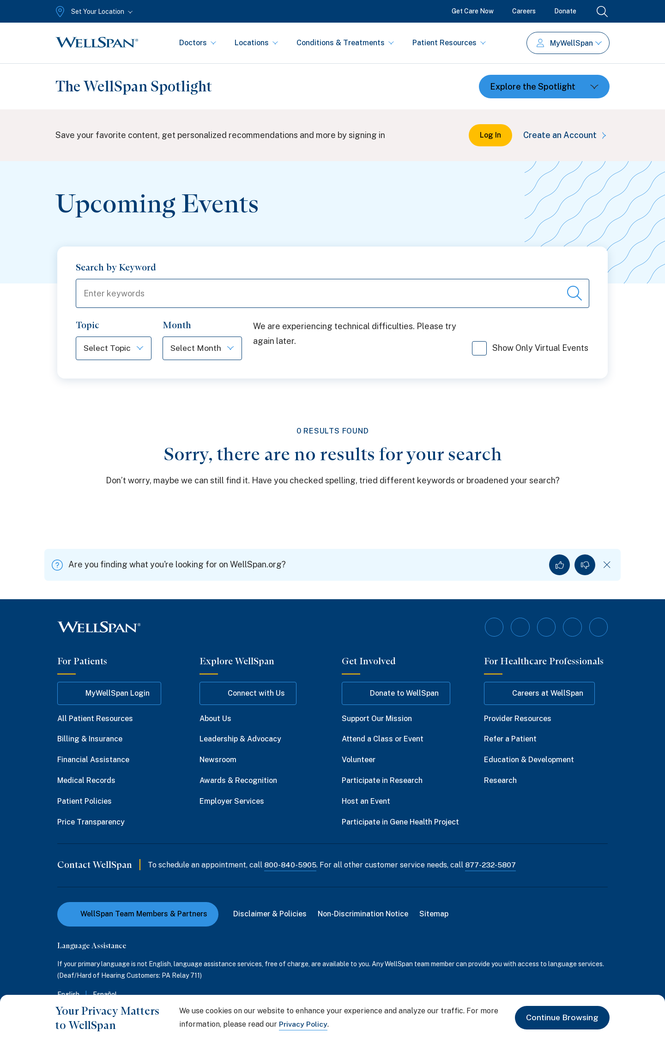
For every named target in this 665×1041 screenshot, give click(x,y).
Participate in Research (382, 780)
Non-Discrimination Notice (363, 914)
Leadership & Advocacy (240, 739)
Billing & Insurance (89, 739)
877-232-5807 (492, 865)
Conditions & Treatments (345, 42)
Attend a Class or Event (382, 739)
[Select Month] (204, 349)
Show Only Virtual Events (530, 352)
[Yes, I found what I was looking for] (559, 565)
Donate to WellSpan (396, 693)
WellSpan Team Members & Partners (137, 914)
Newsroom (218, 760)
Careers (524, 11)
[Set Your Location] (93, 11)
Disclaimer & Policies (270, 914)
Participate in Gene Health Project (400, 822)
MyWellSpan (569, 43)
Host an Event (366, 801)
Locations (256, 42)
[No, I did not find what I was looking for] (584, 565)
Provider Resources (517, 718)
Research (500, 780)
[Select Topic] (114, 349)
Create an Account (566, 135)
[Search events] (574, 293)
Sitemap (433, 914)
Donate (565, 11)
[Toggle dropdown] (544, 86)
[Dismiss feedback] (607, 565)
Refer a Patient (510, 739)
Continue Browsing (561, 1018)
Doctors (197, 42)
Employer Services (232, 801)
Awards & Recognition (238, 780)
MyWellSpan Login (109, 693)
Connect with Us (248, 693)
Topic (87, 325)
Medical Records (86, 780)
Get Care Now (473, 11)
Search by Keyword (116, 267)
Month (178, 325)
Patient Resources (449, 42)
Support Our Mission (377, 718)
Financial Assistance (93, 760)
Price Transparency (91, 822)
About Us (215, 718)
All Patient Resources (95, 718)
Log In (490, 135)
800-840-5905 (290, 865)
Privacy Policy (303, 1024)
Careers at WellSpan (539, 693)
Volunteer (358, 760)
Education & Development (529, 760)
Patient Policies (84, 801)
